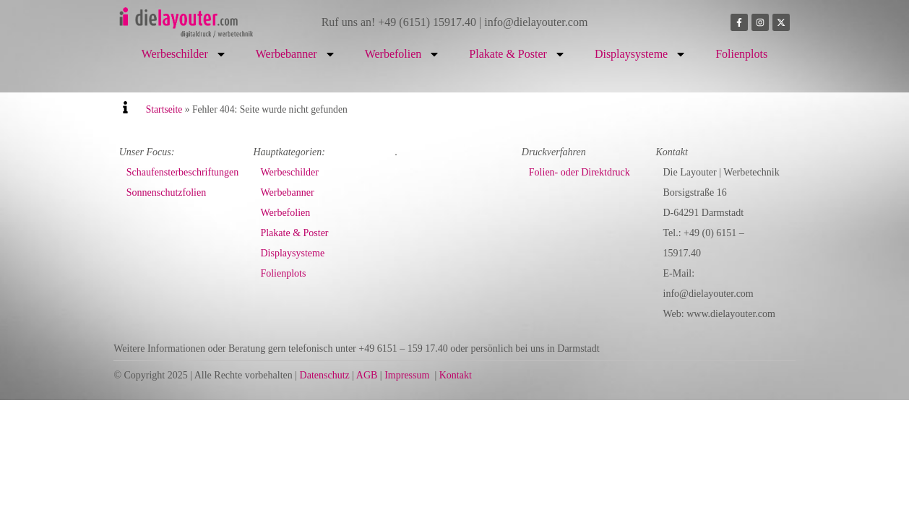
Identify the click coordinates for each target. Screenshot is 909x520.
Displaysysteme (640, 54)
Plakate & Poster (517, 54)
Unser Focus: (147, 152)
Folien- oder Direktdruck (579, 172)
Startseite (164, 109)
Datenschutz (325, 375)
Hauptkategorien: (289, 152)
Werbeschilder (184, 54)
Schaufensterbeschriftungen (182, 172)
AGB (367, 375)
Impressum (406, 375)
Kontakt (455, 375)
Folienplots (741, 54)
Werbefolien (403, 54)
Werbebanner (296, 54)
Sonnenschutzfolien (166, 192)
